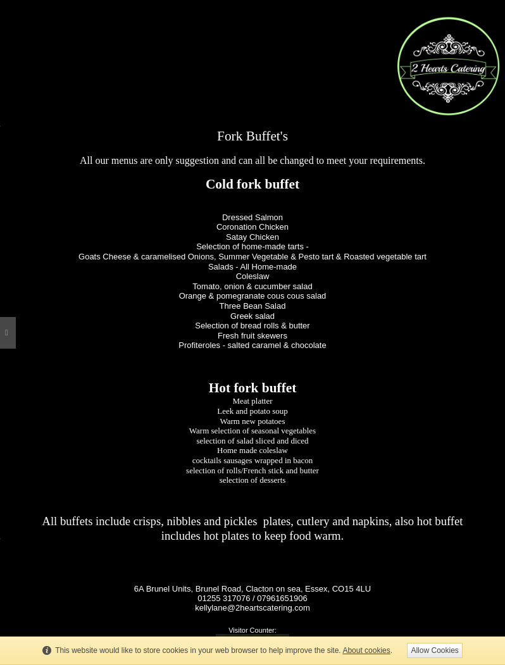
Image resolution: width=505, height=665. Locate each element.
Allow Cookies (434, 650)
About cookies (366, 650)
